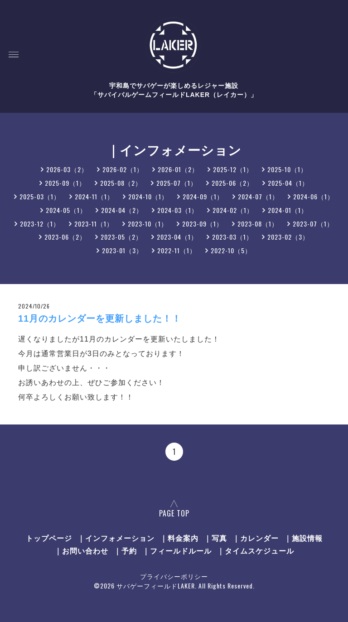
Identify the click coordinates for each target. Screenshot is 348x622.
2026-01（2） (178, 169)
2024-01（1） (288, 210)
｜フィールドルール (177, 550)
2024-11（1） (94, 196)
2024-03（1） (177, 210)
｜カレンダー (255, 537)
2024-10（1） (148, 196)
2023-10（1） (148, 223)
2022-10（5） (231, 250)
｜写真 (215, 537)
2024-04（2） (122, 210)
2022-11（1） (176, 250)
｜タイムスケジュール (255, 550)
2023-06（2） (65, 236)
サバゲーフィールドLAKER (155, 585)
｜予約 (125, 550)
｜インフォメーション (116, 537)
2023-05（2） (121, 236)
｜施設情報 (303, 537)
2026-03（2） (67, 169)
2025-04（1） (288, 183)
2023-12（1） (40, 223)
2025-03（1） (39, 196)
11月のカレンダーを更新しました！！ (99, 318)
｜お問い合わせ (81, 550)
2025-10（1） (287, 169)
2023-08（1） (257, 223)
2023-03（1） (232, 236)
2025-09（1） (65, 183)
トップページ (49, 537)
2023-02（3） (288, 236)
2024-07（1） (258, 196)
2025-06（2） (232, 183)
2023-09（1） (202, 223)
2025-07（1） (176, 183)
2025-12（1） (233, 169)
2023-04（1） (177, 236)
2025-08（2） (121, 183)
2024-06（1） (313, 196)
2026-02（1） (122, 169)
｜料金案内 (179, 537)
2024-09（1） (203, 196)
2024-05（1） (66, 210)
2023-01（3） (122, 250)
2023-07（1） (313, 223)
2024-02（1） (233, 210)
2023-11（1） (93, 223)
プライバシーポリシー (174, 576)
